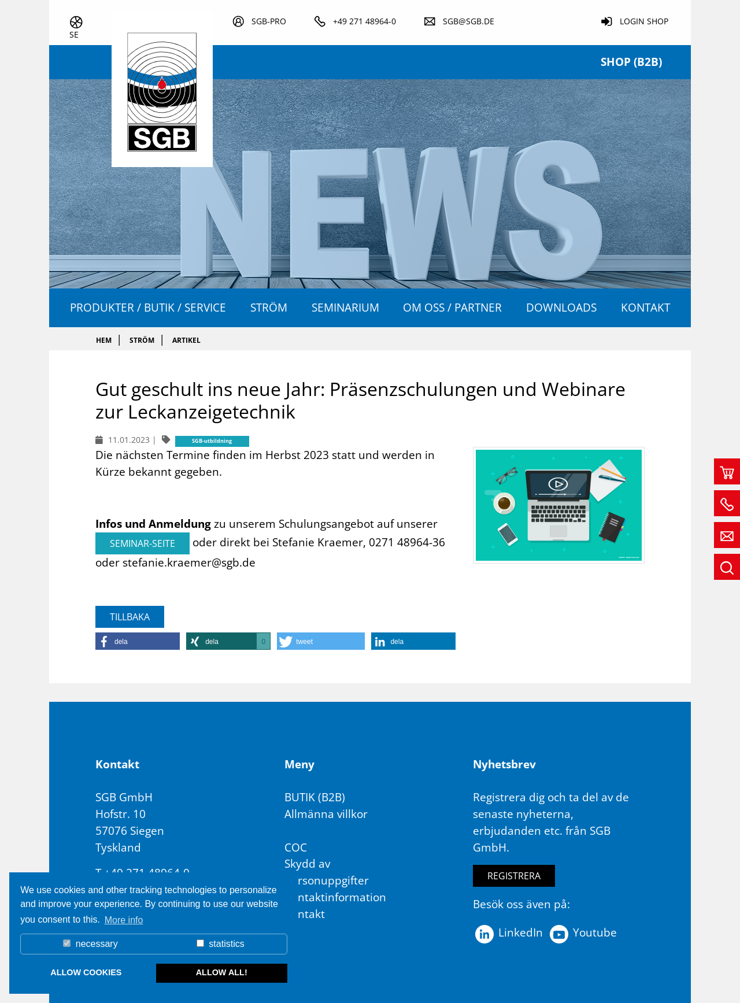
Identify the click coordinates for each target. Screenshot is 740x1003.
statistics (221, 944)
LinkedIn (508, 932)
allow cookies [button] (85, 972)
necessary (90, 944)
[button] (137, 641)
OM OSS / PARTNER (452, 307)
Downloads (561, 307)
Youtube (582, 932)
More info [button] (124, 920)
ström (268, 307)
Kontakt (645, 307)
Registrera (514, 875)
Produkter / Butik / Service (148, 307)
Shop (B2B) (631, 61)
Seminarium (345, 307)
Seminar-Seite (142, 543)
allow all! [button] (221, 972)
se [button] (74, 34)
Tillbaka (130, 616)
